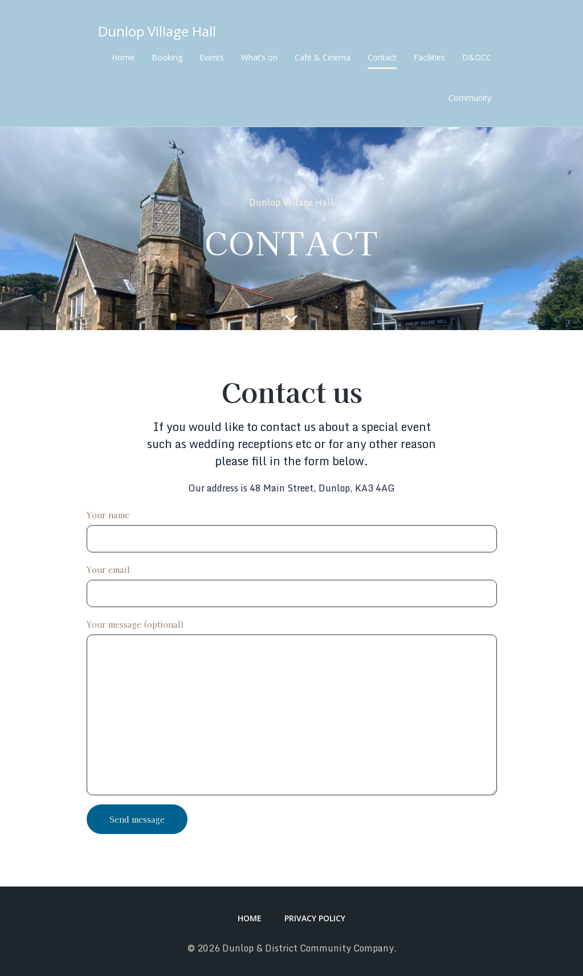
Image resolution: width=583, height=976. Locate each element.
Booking (167, 57)
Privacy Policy (314, 918)
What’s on (259, 57)
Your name (292, 530)
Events (211, 57)
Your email (292, 585)
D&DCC (476, 57)
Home (123, 57)
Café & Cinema (322, 57)
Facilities (429, 57)
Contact (382, 57)
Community (470, 97)
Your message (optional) (292, 707)
